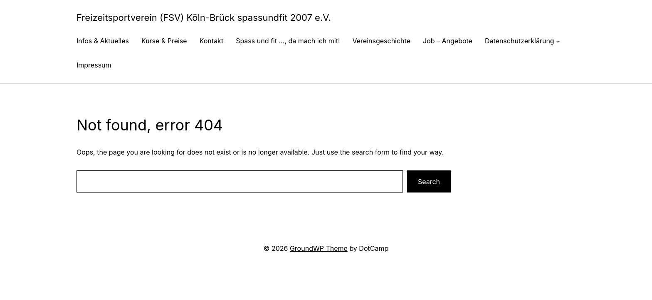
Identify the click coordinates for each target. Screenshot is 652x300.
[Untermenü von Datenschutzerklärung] (558, 41)
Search (429, 182)
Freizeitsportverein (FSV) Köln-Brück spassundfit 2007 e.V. (204, 17)
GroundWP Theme (319, 248)
